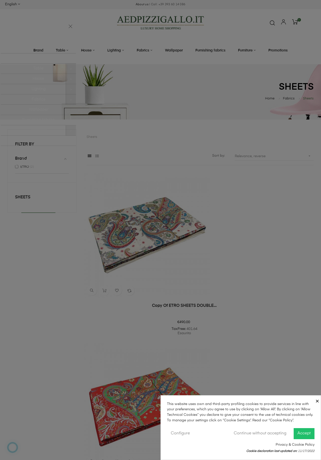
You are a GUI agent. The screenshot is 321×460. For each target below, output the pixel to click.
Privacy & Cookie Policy (295, 444)
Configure (180, 433)
